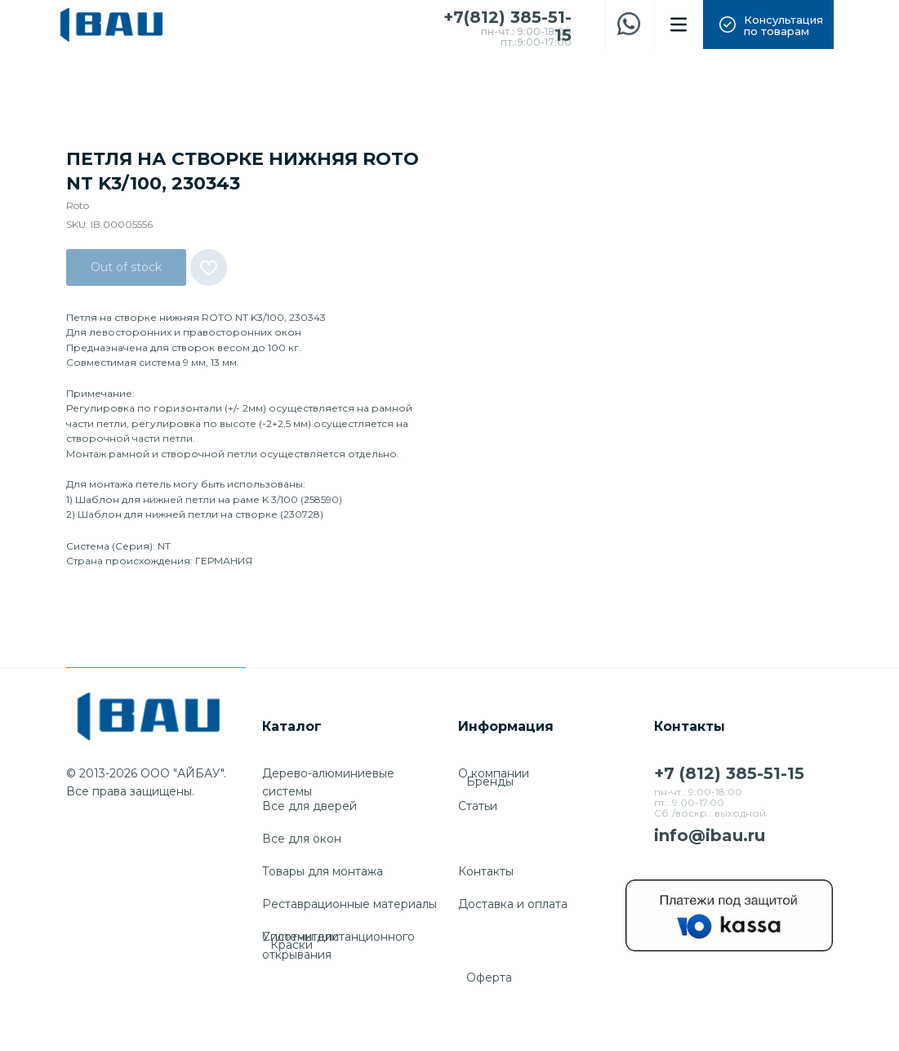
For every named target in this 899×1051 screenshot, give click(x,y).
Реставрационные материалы (349, 904)
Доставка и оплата (512, 904)
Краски (291, 944)
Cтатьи (477, 806)
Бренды (490, 781)
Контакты (486, 871)
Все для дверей (309, 806)
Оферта (489, 977)
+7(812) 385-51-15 (507, 26)
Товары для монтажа (322, 871)
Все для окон (301, 838)
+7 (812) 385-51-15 (729, 773)
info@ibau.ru (709, 835)
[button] (768, 24)
